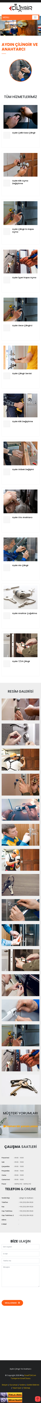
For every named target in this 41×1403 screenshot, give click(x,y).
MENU (6, 17)
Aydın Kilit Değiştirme (22, 421)
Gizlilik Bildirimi (33, 1385)
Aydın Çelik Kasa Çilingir (24, 132)
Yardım (22, 1385)
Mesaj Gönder (12, 1303)
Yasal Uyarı (17, 1388)
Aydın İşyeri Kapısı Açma (24, 277)
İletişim (5, 1385)
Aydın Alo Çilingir (20, 565)
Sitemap (26, 1388)
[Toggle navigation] (35, 17)
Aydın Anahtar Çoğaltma (24, 613)
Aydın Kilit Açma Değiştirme (20, 182)
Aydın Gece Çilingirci (22, 325)
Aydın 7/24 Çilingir (21, 661)
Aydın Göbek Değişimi (23, 469)
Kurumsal (13, 1385)
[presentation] (18, 1293)
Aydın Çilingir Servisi (22, 373)
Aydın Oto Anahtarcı (22, 517)
